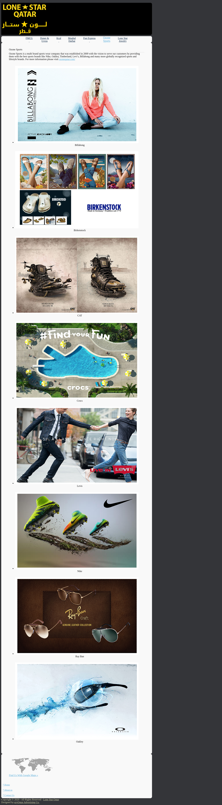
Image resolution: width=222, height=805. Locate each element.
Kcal (58, 39)
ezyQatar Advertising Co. (26, 802)
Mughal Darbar (72, 39)
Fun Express (89, 39)
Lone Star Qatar (51, 799)
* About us (7, 790)
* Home (6, 785)
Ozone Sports (106, 39)
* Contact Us (8, 795)
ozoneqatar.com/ (67, 59)
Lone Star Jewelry (123, 39)
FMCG (29, 39)
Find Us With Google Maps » (23, 775)
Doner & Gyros (44, 39)
